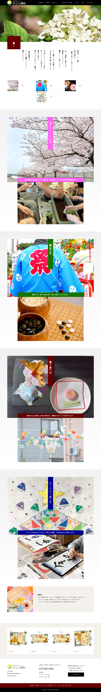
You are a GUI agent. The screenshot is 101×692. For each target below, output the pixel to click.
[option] (51, 203)
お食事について (52, 685)
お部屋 (47, 2)
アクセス (77, 2)
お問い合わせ (76, 674)
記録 (83, 2)
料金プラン (54, 2)
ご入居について (43, 685)
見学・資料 (89, 2)
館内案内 (41, 2)
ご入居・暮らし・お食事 (66, 2)
